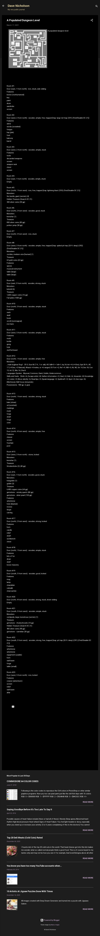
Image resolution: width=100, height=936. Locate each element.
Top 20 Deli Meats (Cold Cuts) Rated (25, 837)
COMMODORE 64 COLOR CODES (22, 781)
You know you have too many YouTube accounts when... (34, 866)
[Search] (96, 6)
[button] (91, 20)
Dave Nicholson (18, 5)
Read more (88, 802)
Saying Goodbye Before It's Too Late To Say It (29, 809)
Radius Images (55, 925)
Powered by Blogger (50, 920)
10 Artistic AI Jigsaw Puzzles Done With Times (30, 891)
